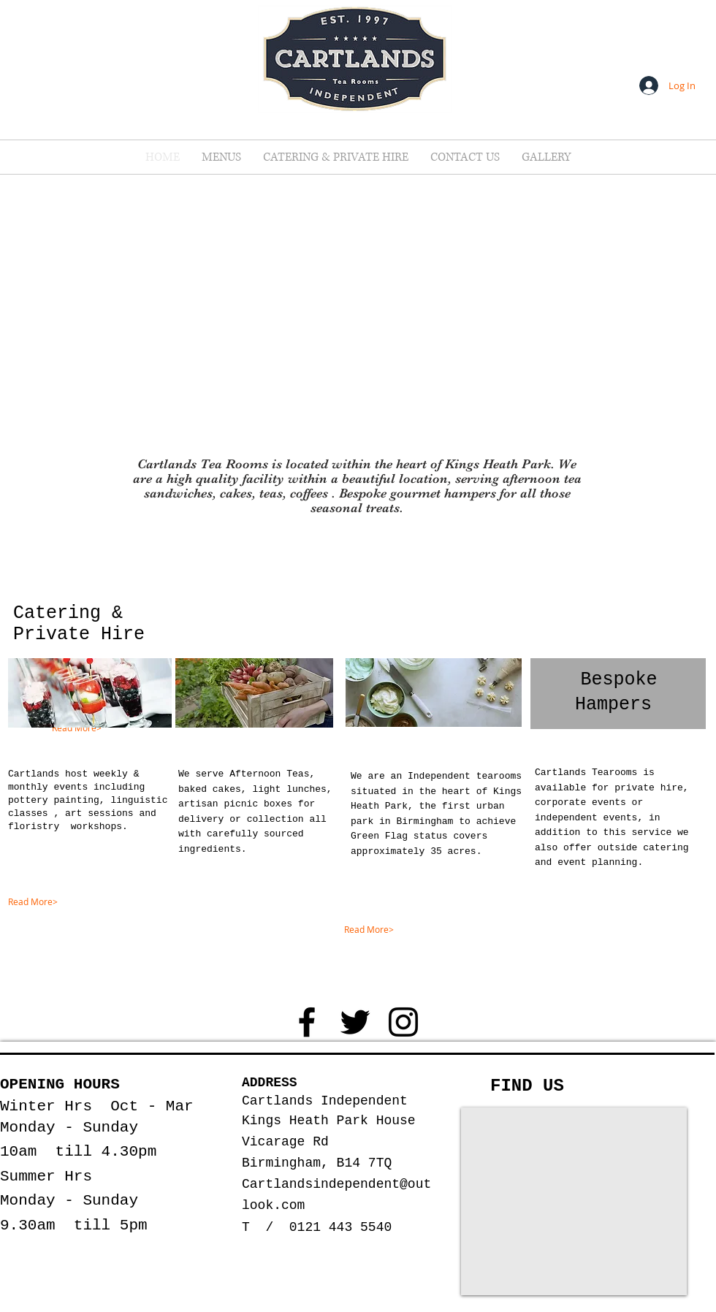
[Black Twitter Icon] (355, 1022)
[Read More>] (112, 728)
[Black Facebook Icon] (307, 1022)
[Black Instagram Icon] (403, 1022)
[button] (221, 157)
